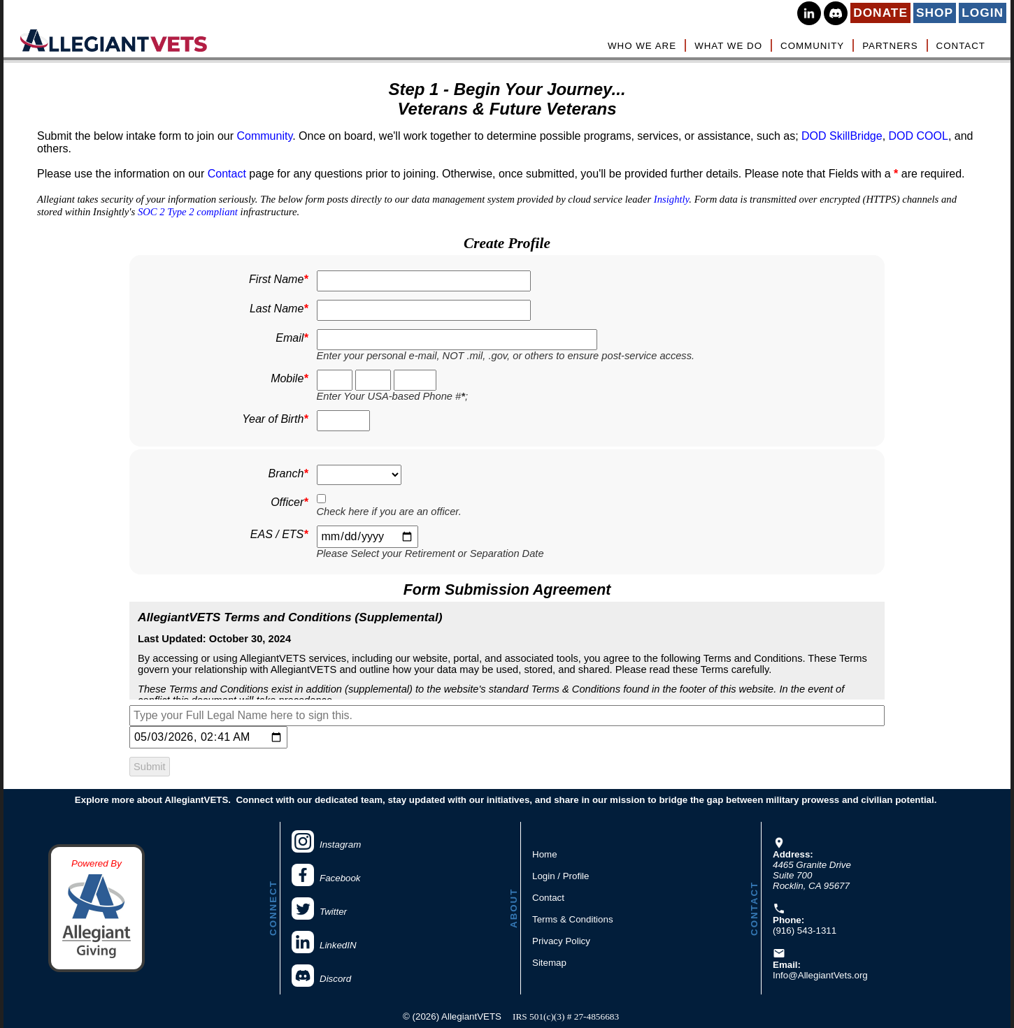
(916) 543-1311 (804, 930)
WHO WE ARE (642, 46)
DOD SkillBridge (842, 136)
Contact (227, 174)
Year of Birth (275, 419)
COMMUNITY (812, 46)
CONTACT (960, 46)
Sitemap (549, 962)
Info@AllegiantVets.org (820, 975)
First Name (278, 279)
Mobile (289, 378)
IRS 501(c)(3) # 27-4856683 (566, 1016)
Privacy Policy (561, 941)
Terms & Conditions (572, 919)
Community (264, 136)
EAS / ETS (279, 534)
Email (292, 338)
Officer (289, 502)
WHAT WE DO (728, 46)
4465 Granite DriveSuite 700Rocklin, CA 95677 (812, 875)
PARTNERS (889, 46)
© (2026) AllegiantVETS (452, 1016)
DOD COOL (918, 136)
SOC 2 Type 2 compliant (188, 211)
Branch (288, 474)
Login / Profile (561, 876)
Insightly (671, 199)
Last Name (279, 309)
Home (544, 854)
